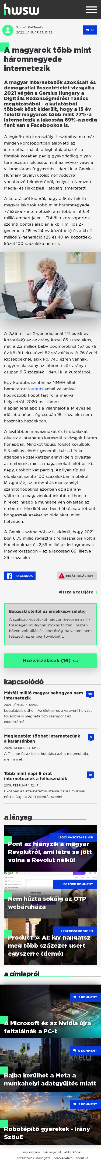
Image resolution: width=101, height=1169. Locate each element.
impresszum (31, 1152)
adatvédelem (63, 1158)
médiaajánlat (52, 1152)
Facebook (20, 576)
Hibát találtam (76, 576)
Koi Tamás (35, 27)
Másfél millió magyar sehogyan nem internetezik (43, 695)
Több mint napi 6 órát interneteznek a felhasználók (35, 776)
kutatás (35, 389)
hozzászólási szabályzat (33, 1158)
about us (82, 1158)
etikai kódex (73, 1152)
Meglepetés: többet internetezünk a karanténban (42, 738)
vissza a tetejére (76, 592)
